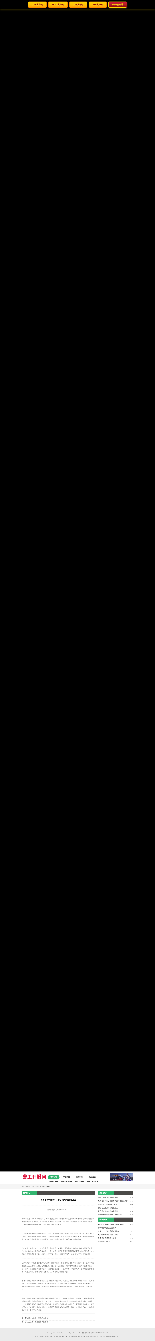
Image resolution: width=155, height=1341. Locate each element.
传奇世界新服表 (92, 1181)
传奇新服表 (54, 1181)
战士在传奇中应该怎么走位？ (39, 1318)
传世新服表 (79, 1181)
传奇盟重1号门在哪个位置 (107, 1204)
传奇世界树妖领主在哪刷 (107, 1238)
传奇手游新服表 (66, 1181)
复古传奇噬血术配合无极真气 (108, 1211)
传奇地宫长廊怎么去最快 (107, 1228)
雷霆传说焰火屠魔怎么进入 (108, 1208)
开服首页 (53, 1177)
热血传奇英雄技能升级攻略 (108, 1235)
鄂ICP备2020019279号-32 (100, 1333)
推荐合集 (79, 1177)
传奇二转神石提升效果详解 (108, 1198)
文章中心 (39, 1186)
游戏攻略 (92, 1177)
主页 (33, 1186)
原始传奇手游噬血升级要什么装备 (110, 1215)
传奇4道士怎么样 (104, 1241)
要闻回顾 (66, 1177)
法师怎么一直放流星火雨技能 (108, 1231)
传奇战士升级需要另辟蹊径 (38, 1322)
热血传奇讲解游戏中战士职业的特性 (111, 1224)
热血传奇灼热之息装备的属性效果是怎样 (113, 1201)
